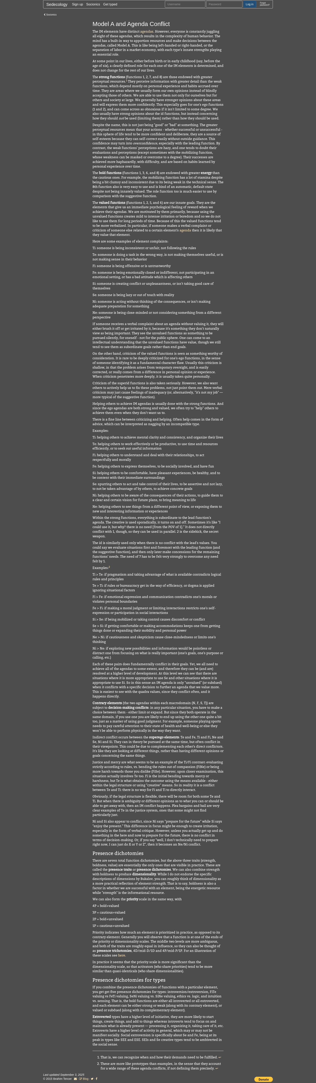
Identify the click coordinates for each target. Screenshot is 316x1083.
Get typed (110, 4)
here (121, 955)
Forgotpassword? (265, 4)
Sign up (77, 4)
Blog (83, 1078)
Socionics (93, 4)
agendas (146, 31)
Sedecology (57, 4)
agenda (185, 230)
